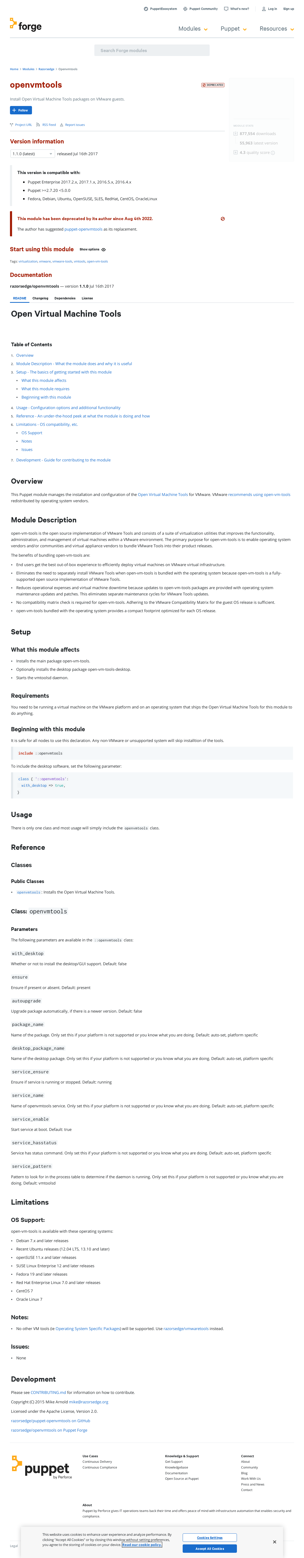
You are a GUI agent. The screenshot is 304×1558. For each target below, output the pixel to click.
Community (249, 1467)
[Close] (274, 1542)
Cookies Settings (209, 1537)
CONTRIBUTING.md (48, 1392)
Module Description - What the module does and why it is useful (74, 363)
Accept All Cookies (210, 1548)
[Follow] (21, 110)
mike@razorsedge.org (88, 1401)
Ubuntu (64, 198)
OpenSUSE (82, 198)
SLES (98, 198)
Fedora (34, 198)
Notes (26, 441)
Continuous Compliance (100, 1467)
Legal (14, 1546)
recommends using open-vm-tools (259, 494)
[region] (152, 1542)
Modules (193, 28)
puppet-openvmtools (83, 229)
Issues (26, 449)
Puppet (234, 28)
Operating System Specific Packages (88, 1328)
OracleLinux (146, 198)
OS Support (31, 432)
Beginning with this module (46, 397)
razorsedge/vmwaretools (186, 1328)
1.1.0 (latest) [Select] (33, 153)
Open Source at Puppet (182, 1478)
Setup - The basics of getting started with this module (64, 372)
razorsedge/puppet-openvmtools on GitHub (50, 1420)
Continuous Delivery (97, 1461)
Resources (277, 28)
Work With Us (251, 1478)
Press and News (252, 1484)
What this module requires (45, 388)
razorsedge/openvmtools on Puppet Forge (49, 1430)
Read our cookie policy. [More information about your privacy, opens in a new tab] (142, 1544)
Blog (244, 1473)
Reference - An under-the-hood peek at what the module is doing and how (83, 415)
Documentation (176, 1473)
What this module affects (43, 380)
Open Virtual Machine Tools (163, 494)
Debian (48, 198)
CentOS (126, 198)
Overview (25, 355)
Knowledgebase (176, 1467)
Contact (246, 1490)
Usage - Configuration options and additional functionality (68, 407)
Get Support (174, 1461)
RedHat (111, 198)
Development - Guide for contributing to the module (63, 459)
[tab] (19, 298)
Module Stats (244, 125)
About (245, 1461)
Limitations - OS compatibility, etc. (47, 424)
